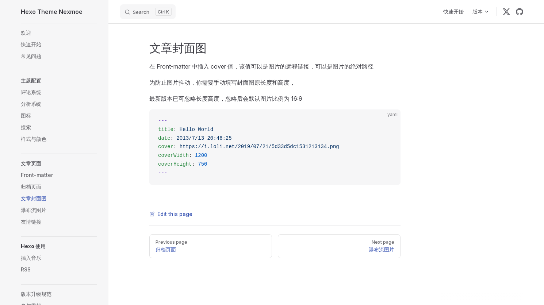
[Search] (148, 11)
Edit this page (170, 214)
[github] (519, 11)
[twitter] (506, 11)
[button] (59, 80)
